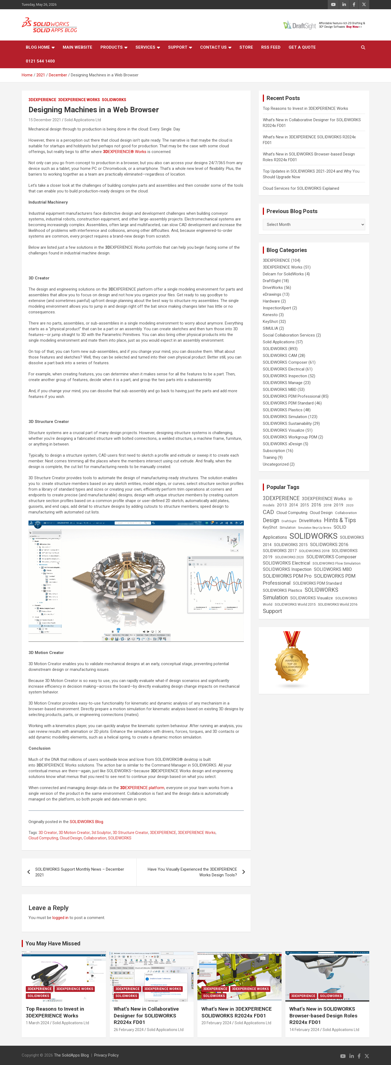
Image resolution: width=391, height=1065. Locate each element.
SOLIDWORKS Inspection (285, 375)
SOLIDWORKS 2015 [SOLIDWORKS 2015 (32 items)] (291, 545)
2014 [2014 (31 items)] (293, 505)
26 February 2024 (129, 1029)
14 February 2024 (304, 1029)
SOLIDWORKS (114, 100)
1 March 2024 (37, 1023)
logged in (60, 917)
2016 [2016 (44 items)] (316, 504)
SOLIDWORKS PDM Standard (288, 403)
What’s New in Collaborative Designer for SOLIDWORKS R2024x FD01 (146, 1015)
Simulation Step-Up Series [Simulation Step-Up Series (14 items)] (314, 528)
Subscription (274, 450)
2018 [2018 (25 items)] (327, 505)
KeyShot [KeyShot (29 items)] (270, 527)
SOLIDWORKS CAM (280, 355)
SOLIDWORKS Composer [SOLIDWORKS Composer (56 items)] (331, 556)
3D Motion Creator (74, 832)
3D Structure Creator (130, 832)
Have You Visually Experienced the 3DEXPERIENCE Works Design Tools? (192, 872)
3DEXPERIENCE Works (79, 100)
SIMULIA (270, 328)
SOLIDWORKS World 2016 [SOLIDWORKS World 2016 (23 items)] (337, 604)
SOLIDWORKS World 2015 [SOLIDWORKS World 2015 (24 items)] (295, 604)
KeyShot (270, 321)
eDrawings (272, 294)
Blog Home (38, 47)
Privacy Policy (106, 1055)
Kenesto (270, 314)
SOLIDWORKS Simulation (285, 416)
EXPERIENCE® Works (124, 151)
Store (246, 47)
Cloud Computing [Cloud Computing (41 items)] (291, 512)
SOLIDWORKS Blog (86, 821)
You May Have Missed (53, 943)
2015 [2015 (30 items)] (304, 505)
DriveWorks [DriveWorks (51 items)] (310, 520)
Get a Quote (302, 47)
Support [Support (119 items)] (272, 611)
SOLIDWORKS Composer (285, 362)
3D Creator (48, 832)
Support (177, 47)
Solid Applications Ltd (82, 120)
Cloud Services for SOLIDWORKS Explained (301, 188)
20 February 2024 (216, 1023)
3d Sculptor (101, 832)
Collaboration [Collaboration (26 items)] (346, 513)
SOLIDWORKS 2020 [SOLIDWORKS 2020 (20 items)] (289, 557)
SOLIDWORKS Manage (282, 382)
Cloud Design (71, 838)
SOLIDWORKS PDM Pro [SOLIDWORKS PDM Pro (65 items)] (287, 576)
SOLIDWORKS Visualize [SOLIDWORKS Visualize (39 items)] (311, 598)
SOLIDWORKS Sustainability (287, 423)
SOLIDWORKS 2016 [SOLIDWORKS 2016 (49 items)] (329, 544)
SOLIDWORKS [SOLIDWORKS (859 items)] (313, 536)
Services (145, 47)
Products (111, 47)
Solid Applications (279, 342)
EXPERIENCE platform (142, 787)
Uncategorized (276, 464)
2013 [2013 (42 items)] (282, 505)
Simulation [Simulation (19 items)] (288, 528)
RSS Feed (270, 47)
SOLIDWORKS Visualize (283, 430)
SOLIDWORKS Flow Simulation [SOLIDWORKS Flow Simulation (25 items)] (337, 563)
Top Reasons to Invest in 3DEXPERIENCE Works (305, 108)
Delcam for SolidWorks (283, 274)
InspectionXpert (277, 308)
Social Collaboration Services (289, 335)
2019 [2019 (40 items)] (338, 505)
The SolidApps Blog (71, 1055)
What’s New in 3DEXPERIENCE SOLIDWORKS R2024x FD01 (236, 1012)
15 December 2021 (45, 120)
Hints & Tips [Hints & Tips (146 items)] (340, 520)
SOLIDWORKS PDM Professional (291, 396)
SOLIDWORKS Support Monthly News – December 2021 (79, 872)
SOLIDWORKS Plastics (282, 409)
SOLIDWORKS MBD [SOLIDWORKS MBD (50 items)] (333, 569)
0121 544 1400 (40, 61)
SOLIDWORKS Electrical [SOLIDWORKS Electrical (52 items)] (286, 563)
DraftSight (272, 280)
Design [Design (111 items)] (271, 520)
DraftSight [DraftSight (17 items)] (289, 521)
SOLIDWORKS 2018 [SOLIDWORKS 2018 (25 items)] (314, 551)
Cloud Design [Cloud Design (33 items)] (321, 512)
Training (270, 457)
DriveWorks (273, 287)
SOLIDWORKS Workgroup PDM (290, 437)
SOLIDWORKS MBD (280, 389)
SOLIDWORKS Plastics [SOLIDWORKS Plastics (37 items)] (282, 590)
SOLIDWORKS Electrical (283, 369)
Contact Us (213, 47)
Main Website (77, 47)
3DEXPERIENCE (42, 100)
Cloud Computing (43, 838)
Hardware (271, 301)
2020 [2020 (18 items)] (350, 505)
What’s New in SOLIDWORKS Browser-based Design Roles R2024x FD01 (323, 1015)
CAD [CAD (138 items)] (268, 512)
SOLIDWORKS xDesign (282, 443)
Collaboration (95, 838)
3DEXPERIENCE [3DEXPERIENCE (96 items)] (281, 498)
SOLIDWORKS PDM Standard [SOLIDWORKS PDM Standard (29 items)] (317, 583)
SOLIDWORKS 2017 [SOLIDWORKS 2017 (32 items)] (280, 551)
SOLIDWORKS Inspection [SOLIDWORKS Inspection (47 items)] (287, 569)
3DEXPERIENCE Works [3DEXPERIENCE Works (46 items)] (324, 498)
